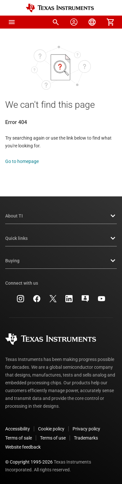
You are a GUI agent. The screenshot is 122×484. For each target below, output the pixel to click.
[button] (12, 22)
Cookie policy (51, 428)
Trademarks (86, 438)
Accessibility (17, 428)
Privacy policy (86, 428)
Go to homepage (22, 161)
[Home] (60, 8)
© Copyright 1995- (29, 462)
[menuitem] (56, 22)
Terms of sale (18, 438)
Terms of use (53, 438)
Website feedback (23, 447)
